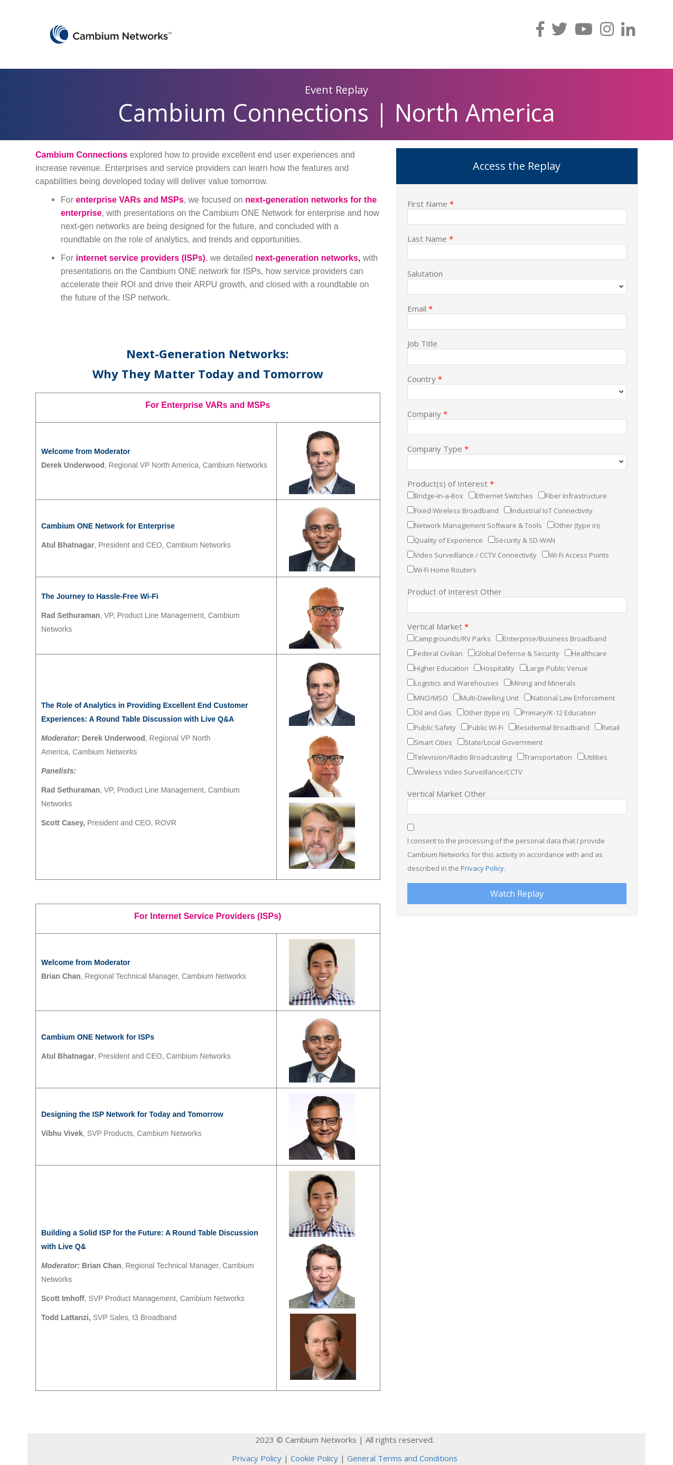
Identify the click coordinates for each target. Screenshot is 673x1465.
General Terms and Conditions (402, 1458)
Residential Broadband (553, 727)
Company (427, 413)
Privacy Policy (482, 868)
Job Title (422, 343)
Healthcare (589, 653)
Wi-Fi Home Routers (445, 570)
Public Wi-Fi (485, 727)
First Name (430, 203)
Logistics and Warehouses (456, 683)
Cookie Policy (314, 1458)
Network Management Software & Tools (478, 525)
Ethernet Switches (504, 496)
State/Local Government (503, 742)
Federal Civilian (438, 653)
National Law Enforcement (573, 698)
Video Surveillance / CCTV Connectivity (475, 555)
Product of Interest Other (454, 591)
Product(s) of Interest (450, 483)
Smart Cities (433, 742)
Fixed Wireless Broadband (456, 510)
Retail (611, 727)
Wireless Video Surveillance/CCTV (468, 772)
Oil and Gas (433, 712)
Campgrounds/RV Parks (452, 638)
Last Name (430, 238)
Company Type (438, 448)
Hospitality (498, 668)
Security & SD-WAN (525, 540)
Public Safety (435, 727)
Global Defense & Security (517, 653)
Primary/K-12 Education (558, 712)
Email (420, 308)
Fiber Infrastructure (576, 496)
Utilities (595, 757)
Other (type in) (577, 525)
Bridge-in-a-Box (438, 496)
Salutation (425, 273)
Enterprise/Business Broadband (554, 638)
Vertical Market (438, 626)
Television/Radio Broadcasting (463, 757)
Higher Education (441, 668)
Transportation (548, 757)
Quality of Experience (448, 540)
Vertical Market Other (446, 793)
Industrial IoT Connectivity (552, 510)
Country (424, 378)
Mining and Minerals (543, 683)
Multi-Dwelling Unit (489, 698)
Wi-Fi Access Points (579, 555)
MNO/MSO (431, 698)
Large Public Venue (557, 668)
